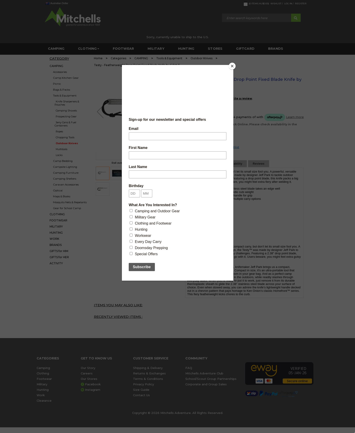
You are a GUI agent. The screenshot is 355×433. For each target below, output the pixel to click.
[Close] (232, 66)
